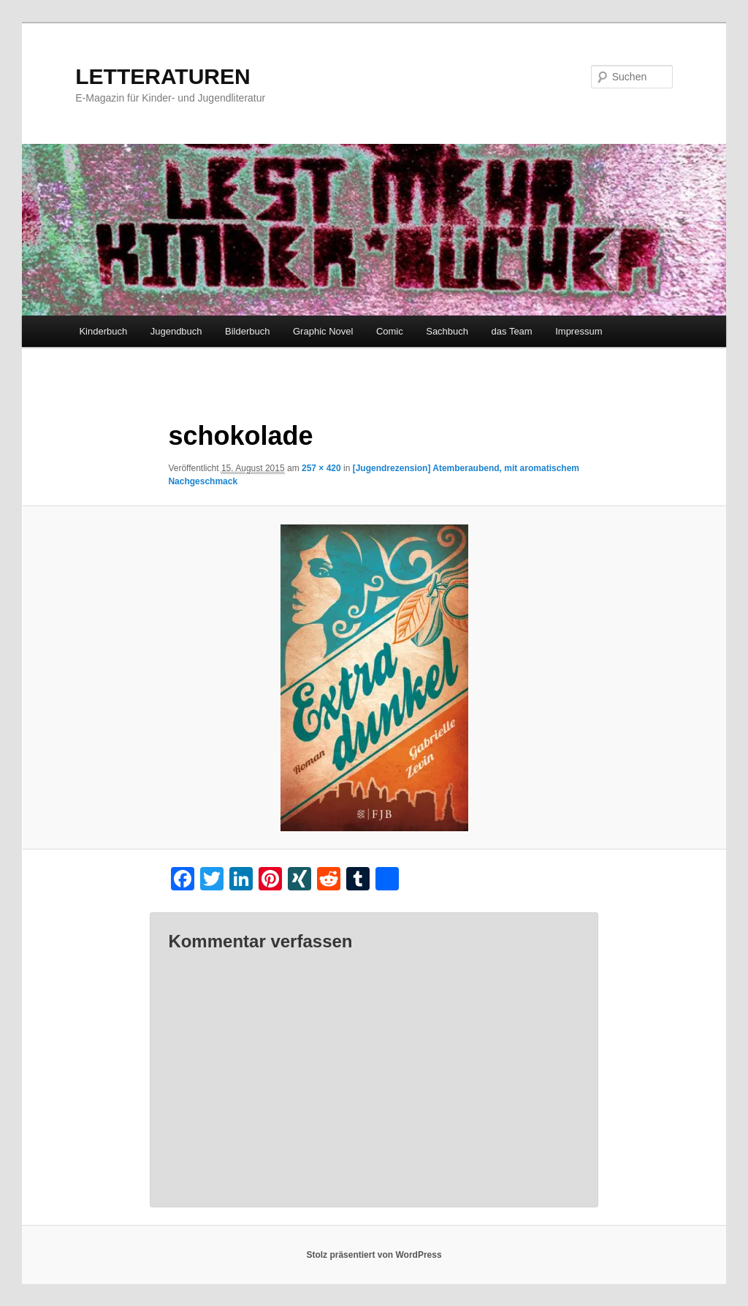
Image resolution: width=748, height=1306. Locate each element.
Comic (389, 331)
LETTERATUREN (162, 76)
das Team (512, 331)
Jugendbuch (176, 331)
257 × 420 (321, 468)
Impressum (578, 331)
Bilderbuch (247, 331)
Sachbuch (447, 331)
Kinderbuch (103, 331)
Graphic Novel (323, 331)
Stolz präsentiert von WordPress (373, 1255)
